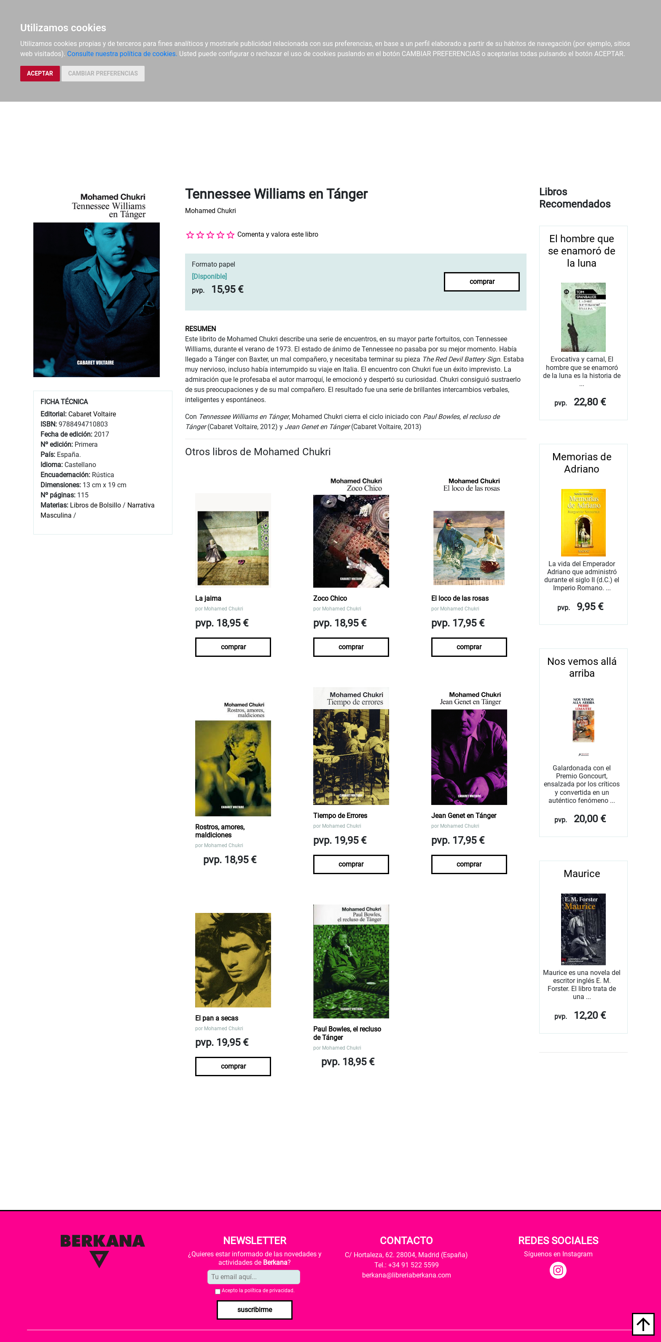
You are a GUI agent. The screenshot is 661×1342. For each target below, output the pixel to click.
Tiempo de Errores (340, 816)
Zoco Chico (330, 598)
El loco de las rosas (460, 598)
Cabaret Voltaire (92, 414)
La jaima (208, 598)
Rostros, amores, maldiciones (220, 831)
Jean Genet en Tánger (463, 816)
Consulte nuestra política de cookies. (122, 54)
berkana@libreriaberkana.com (406, 1275)
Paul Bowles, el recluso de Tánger (347, 1033)
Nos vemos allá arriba (582, 668)
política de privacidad (269, 1290)
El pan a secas (216, 1018)
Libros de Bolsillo (95, 505)
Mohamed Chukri (210, 211)
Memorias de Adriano (582, 463)
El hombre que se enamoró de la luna (581, 251)
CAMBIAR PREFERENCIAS (103, 73)
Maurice (582, 874)
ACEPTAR (40, 73)
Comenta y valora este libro (277, 234)
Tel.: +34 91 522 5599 (406, 1265)
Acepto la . (258, 1290)
